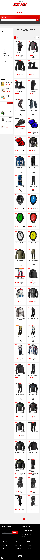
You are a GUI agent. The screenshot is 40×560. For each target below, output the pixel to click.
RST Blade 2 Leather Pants (20, 110)
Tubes (4, 65)
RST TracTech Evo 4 (20, 507)
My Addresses (29, 545)
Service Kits (4, 61)
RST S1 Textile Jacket (33, 452)
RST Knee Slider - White (20, 242)
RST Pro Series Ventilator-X (20, 375)
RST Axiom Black (33, 72)
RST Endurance (33, 148)
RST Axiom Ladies (20, 91)
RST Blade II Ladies (33, 110)
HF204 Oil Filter (8, 111)
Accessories (5, 33)
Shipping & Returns (18, 548)
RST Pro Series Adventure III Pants (20, 280)
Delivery (16, 543)
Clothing (4, 45)
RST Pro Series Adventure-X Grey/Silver (20, 319)
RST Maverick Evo (20, 260)
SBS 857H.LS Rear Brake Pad (9, 83)
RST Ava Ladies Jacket (33, 52)
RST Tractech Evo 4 (33, 507)
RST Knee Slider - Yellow (33, 242)
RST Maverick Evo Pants (33, 260)
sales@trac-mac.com (27, 528)
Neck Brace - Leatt (6, 55)
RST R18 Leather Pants (20, 394)
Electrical (4, 47)
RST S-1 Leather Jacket (33, 394)
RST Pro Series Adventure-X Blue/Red (20, 299)
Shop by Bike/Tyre (20, 9)
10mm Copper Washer (8, 125)
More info (7, 100)
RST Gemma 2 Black (33, 186)
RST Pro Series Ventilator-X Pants (33, 376)
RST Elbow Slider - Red (20, 148)
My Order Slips (29, 548)
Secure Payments (18, 545)
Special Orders (5, 63)
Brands (4, 548)
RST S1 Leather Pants (33, 433)
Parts (3, 57)
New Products (5, 545)
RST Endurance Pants (33, 167)
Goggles (4, 49)
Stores (4, 543)
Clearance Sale (5, 43)
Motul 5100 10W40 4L (9, 118)
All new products (10, 103)
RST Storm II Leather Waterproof (33, 471)
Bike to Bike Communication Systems (7, 36)
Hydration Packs (5, 53)
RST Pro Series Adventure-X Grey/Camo (33, 299)
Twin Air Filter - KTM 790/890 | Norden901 (8, 96)
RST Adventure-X (20, 52)
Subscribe (15, 532)
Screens (4, 59)
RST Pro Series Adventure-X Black (33, 280)
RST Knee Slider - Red (33, 224)
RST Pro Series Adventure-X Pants (33, 319)
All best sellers (10, 131)
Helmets (4, 51)
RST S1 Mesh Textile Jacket (20, 452)
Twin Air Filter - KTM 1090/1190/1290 (9, 89)
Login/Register (29, 543)
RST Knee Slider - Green (20, 224)
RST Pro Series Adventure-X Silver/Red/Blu (33, 356)
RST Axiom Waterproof (33, 91)
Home (3, 31)
